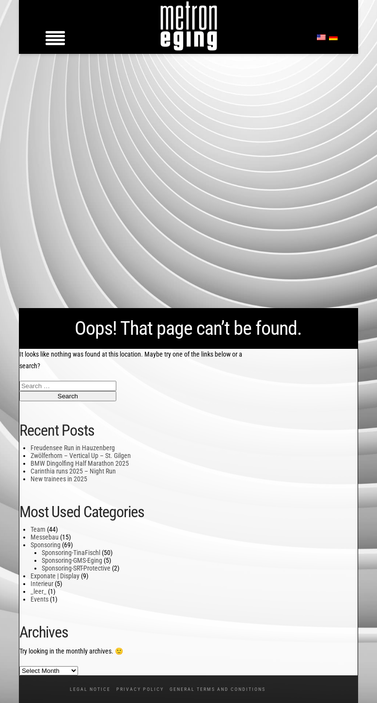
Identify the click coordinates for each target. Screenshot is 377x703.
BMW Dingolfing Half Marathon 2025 (80, 463)
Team (38, 529)
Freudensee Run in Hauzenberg (73, 448)
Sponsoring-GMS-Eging (72, 560)
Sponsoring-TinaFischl (71, 552)
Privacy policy (140, 689)
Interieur (42, 584)
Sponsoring (46, 545)
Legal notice (90, 689)
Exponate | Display (55, 576)
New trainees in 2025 (59, 479)
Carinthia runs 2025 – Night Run (73, 471)
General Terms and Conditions (218, 689)
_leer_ (39, 591)
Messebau (45, 537)
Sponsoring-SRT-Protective (76, 568)
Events (39, 599)
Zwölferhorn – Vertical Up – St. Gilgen (81, 455)
